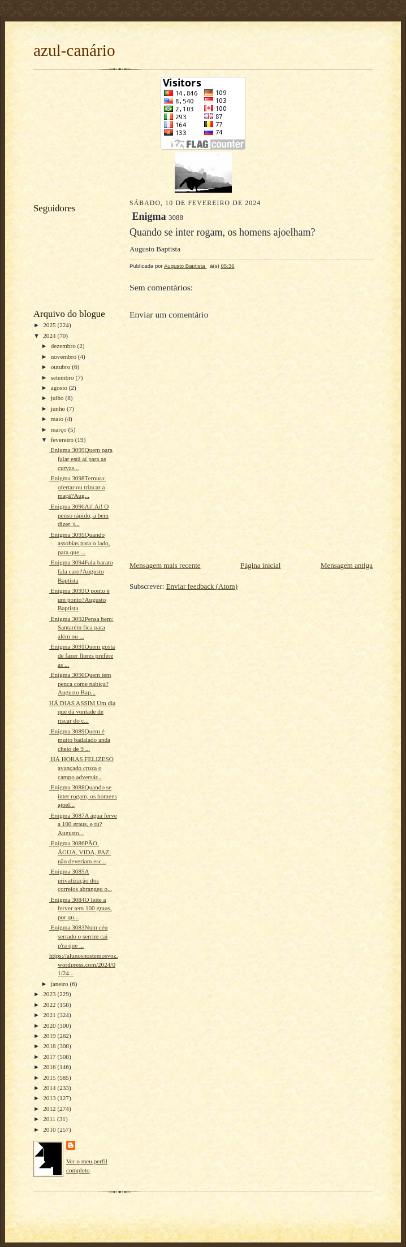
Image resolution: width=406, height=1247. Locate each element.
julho (58, 397)
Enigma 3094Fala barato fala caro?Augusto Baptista (81, 571)
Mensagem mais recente (165, 565)
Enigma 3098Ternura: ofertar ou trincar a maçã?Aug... (77, 487)
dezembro (64, 345)
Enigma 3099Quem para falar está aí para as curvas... (81, 458)
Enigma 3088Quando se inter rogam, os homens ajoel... (83, 796)
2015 (50, 1077)
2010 (50, 1129)
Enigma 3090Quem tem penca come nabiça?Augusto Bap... (80, 683)
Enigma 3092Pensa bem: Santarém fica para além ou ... (81, 627)
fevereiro (63, 439)
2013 (50, 1097)
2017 (50, 1056)
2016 (50, 1066)
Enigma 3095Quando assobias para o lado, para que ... (79, 543)
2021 (50, 1014)
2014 (50, 1087)
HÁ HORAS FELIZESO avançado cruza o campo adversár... (81, 767)
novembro (64, 356)
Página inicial (260, 565)
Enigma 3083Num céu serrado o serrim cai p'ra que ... (78, 936)
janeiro (60, 983)
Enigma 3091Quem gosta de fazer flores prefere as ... (82, 655)
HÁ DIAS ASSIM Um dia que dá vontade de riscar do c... (82, 711)
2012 (50, 1108)
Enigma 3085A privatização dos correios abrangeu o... (80, 880)
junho (59, 408)
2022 (50, 1004)
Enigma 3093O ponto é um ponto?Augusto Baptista (79, 599)
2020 (50, 1025)
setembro (63, 377)
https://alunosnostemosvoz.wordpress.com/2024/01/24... (83, 964)
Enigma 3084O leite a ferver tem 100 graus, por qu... (80, 908)
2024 (50, 335)
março (59, 429)
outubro (61, 366)
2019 (50, 1035)
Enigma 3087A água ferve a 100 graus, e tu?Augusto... (83, 824)
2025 (50, 324)
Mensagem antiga (347, 565)
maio (58, 418)
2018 (50, 1045)
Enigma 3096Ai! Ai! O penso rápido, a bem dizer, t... (79, 515)
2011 (50, 1118)
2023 (50, 993)
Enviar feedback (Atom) (201, 586)
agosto (60, 387)
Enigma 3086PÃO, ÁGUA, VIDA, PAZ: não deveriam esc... (80, 852)
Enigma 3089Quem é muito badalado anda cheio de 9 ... (79, 740)
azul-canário (74, 50)
